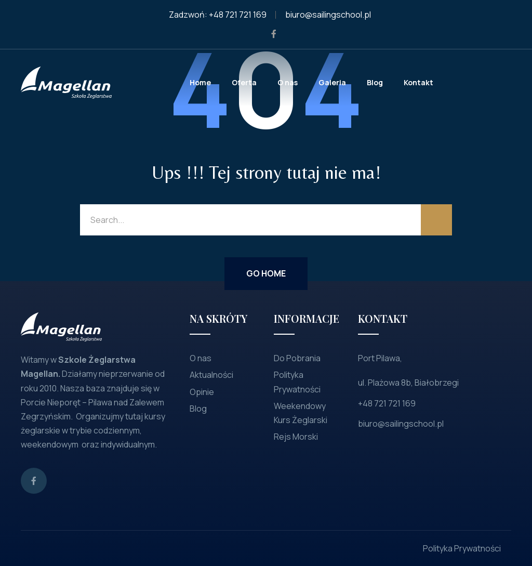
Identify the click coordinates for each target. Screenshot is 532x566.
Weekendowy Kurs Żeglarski (300, 413)
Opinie (202, 392)
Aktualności (211, 374)
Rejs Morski (296, 436)
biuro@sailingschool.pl (328, 14)
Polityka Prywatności (297, 381)
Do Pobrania (297, 358)
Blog (198, 408)
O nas (200, 358)
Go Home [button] (266, 273)
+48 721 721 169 (238, 14)
